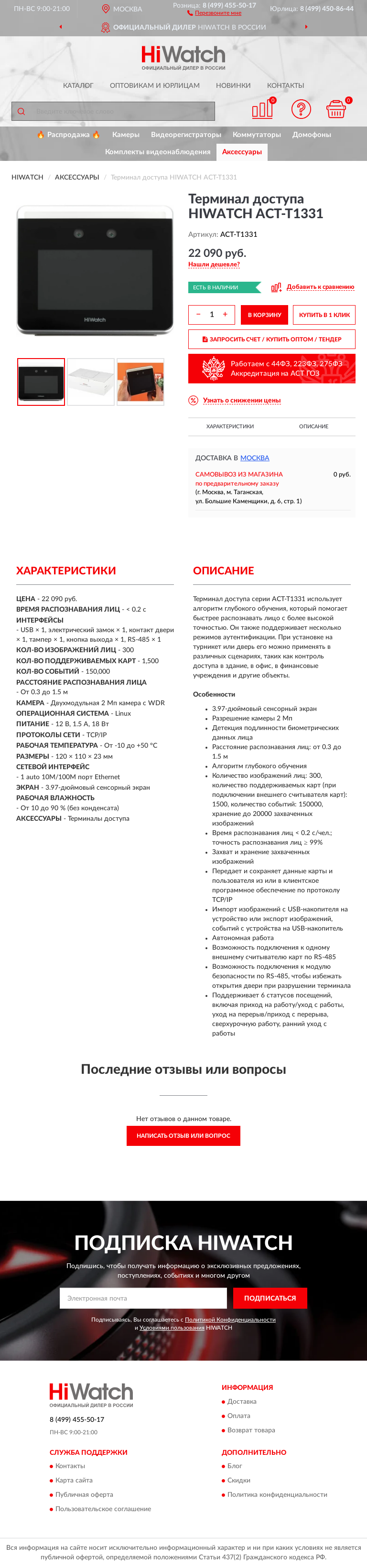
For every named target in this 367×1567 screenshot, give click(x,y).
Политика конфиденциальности (277, 1495)
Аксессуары (242, 152)
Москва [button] (255, 458)
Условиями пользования (172, 1328)
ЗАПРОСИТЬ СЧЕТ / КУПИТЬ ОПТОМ (272, 339)
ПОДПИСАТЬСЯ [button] (270, 1298)
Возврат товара (251, 1430)
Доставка (242, 1401)
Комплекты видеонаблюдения (158, 152)
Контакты (285, 86)
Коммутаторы (257, 134)
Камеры (126, 134)
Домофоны (311, 134)
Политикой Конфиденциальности (230, 1320)
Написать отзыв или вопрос (183, 1136)
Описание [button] (313, 426)
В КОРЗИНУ (264, 315)
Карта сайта (74, 1481)
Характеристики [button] (230, 426)
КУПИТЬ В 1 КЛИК (324, 315)
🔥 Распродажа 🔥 (68, 134)
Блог (234, 1466)
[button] (214, 12)
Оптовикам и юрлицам (155, 86)
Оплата (238, 1416)
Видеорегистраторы (186, 134)
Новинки (233, 86)
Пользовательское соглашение (103, 1509)
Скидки (238, 1481)
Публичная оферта (84, 1495)
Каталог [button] (78, 86)
